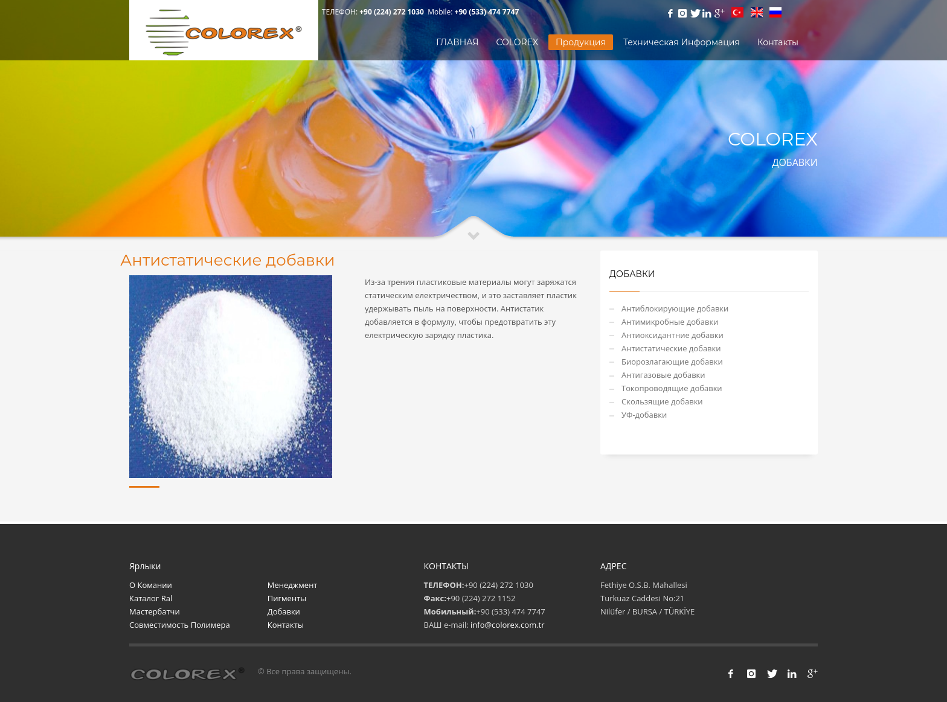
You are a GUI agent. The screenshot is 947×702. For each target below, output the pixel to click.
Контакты (777, 42)
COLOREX (517, 42)
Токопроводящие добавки (671, 388)
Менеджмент (293, 584)
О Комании (150, 584)
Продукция (581, 42)
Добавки (284, 611)
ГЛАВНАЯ (457, 42)
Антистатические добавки (671, 348)
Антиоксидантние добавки (672, 335)
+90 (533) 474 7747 (487, 12)
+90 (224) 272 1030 (392, 12)
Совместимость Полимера (179, 624)
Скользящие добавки (662, 401)
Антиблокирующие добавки (674, 308)
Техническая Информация (681, 42)
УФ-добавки (644, 414)
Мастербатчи (154, 611)
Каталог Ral (150, 598)
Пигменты (287, 598)
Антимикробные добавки (669, 321)
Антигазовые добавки (663, 374)
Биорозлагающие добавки (672, 361)
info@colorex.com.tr (507, 624)
